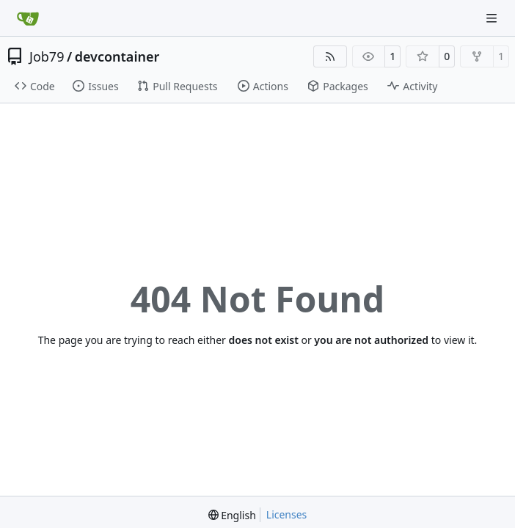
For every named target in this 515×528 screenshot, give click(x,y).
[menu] (232, 515)
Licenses (286, 514)
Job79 (46, 56)
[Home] (27, 18)
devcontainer (117, 56)
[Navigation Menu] (493, 18)
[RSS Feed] (330, 56)
